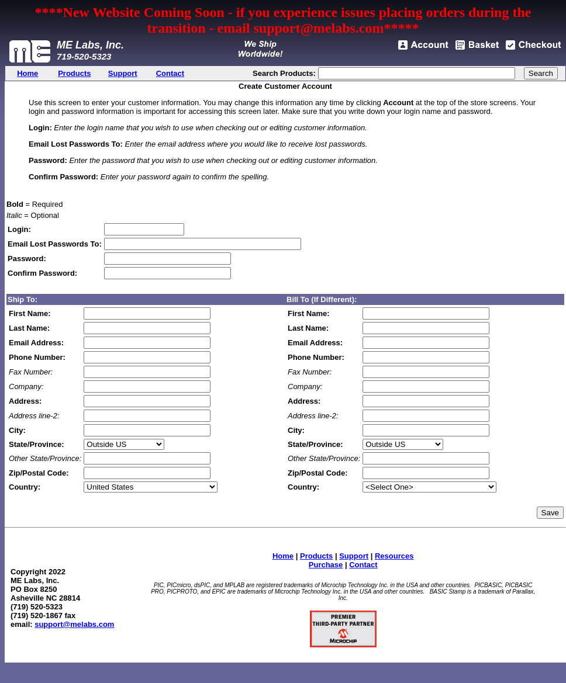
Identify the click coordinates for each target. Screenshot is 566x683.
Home (283, 556)
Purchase (326, 564)
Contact (363, 564)
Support (353, 556)
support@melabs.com (74, 624)
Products (316, 556)
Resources (394, 556)
